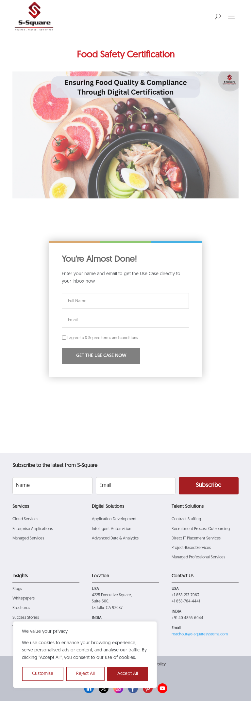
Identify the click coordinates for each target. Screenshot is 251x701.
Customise (42, 673)
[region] (85, 654)
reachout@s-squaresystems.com (200, 634)
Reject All (85, 673)
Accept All (127, 673)
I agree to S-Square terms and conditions (100, 338)
